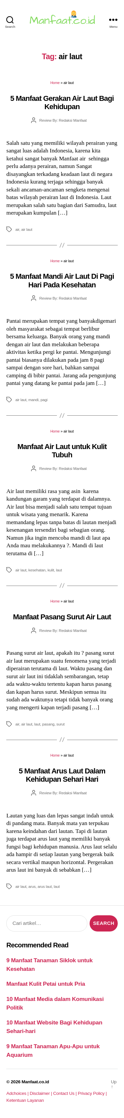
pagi (44, 399)
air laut (26, 229)
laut (59, 570)
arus (32, 886)
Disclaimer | (41, 1093)
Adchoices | (17, 1093)
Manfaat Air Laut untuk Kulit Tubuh (62, 450)
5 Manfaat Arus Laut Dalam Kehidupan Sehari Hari (62, 775)
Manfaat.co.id (35, 1081)
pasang (48, 724)
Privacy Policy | (92, 1093)
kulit (51, 570)
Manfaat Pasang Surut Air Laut (62, 617)
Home (55, 83)
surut (61, 724)
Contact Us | (65, 1093)
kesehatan (37, 570)
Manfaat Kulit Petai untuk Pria (45, 983)
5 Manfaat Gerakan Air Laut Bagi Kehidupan (62, 102)
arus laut (45, 886)
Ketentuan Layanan (25, 1100)
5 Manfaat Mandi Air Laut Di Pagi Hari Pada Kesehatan (62, 280)
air (17, 229)
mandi (33, 399)
